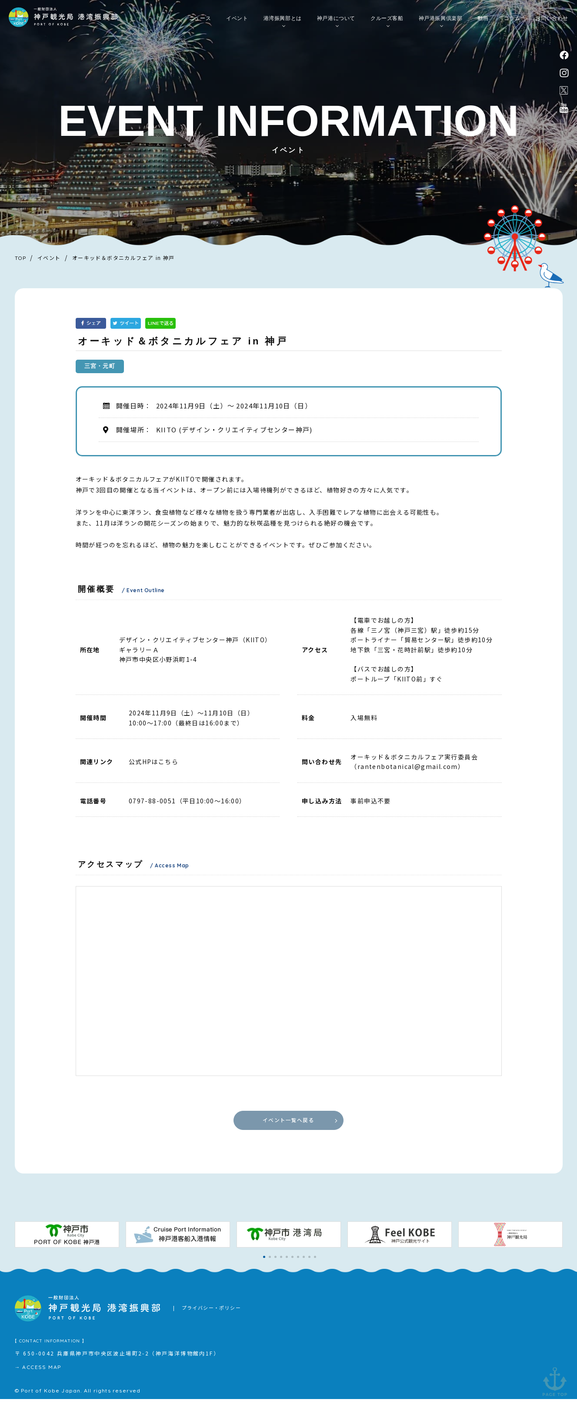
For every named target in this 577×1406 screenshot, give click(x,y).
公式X (564, 94)
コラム (512, 22)
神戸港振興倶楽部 (441, 22)
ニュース (200, 22)
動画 (482, 22)
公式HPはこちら (153, 761)
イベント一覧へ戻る (288, 1123)
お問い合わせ (551, 22)
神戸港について (336, 22)
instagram (565, 75)
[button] (264, 1264)
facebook (565, 55)
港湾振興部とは (282, 22)
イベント (237, 22)
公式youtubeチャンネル (564, 114)
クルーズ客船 (387, 22)
